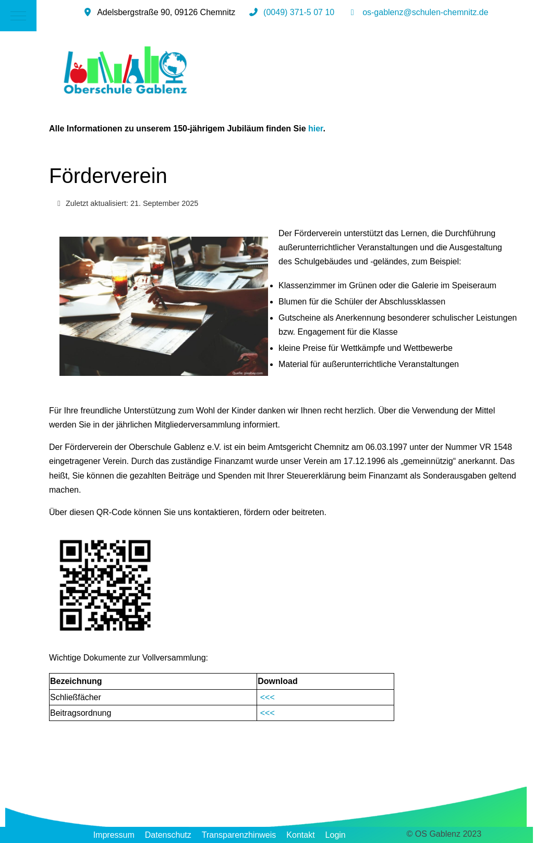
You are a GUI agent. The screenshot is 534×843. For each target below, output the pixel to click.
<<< (267, 697)
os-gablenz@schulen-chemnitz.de (425, 12)
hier (315, 128)
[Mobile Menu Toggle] (18, 15)
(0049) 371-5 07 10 (298, 12)
